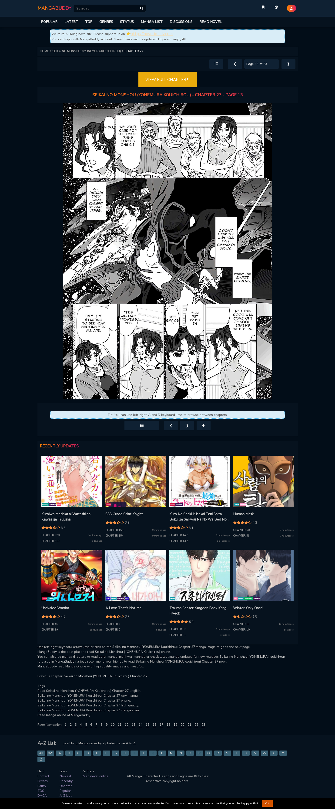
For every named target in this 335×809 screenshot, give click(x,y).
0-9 (50, 753)
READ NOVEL (210, 21)
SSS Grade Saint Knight (124, 514)
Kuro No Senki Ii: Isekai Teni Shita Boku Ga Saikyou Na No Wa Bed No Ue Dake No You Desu (198, 517)
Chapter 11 (241, 624)
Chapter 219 (50, 541)
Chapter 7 (112, 624)
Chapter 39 (49, 629)
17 (161, 724)
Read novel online (95, 776)
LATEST (71, 21)
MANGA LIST (152, 21)
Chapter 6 (112, 629)
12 (126, 724)
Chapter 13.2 (178, 541)
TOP (88, 21)
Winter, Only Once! (248, 608)
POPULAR (49, 21)
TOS (40, 791)
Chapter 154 (114, 535)
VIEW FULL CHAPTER (167, 80)
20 (182, 724)
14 (140, 724)
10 (112, 724)
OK (267, 803)
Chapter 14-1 (179, 535)
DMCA (42, 795)
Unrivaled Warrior (55, 608)
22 (196, 724)
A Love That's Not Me (123, 608)
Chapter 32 (177, 629)
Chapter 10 (241, 629)
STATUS (127, 21)
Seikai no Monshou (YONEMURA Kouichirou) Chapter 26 (105, 676)
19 (175, 724)
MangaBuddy (47, 652)
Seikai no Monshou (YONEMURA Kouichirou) (127, 652)
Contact (43, 776)
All (41, 753)
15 (147, 724)
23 (203, 724)
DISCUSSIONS (181, 21)
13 (133, 724)
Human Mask (243, 514)
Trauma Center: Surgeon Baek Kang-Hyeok (198, 611)
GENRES (106, 21)
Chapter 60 (241, 530)
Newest (65, 776)
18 (168, 724)
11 (119, 724)
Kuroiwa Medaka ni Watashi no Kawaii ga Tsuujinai (65, 517)
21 (189, 724)
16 (154, 724)
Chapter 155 (114, 530)
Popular (65, 791)
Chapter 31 (177, 635)
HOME (46, 51)
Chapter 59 (241, 535)
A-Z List (65, 795)
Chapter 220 (50, 535)
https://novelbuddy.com (152, 33)
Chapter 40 (49, 624)
